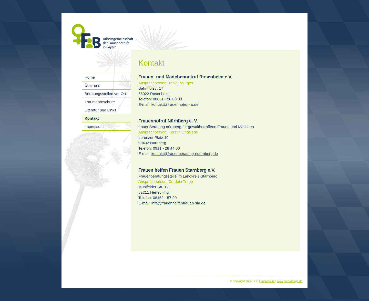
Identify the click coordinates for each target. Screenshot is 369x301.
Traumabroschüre (100, 102)
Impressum (94, 126)
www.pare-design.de (289, 281)
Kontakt (92, 118)
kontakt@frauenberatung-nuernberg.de (184, 153)
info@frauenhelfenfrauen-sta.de (178, 203)
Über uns (92, 85)
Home (90, 77)
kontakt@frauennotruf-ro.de (175, 104)
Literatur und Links (100, 110)
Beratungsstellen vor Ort (105, 93)
